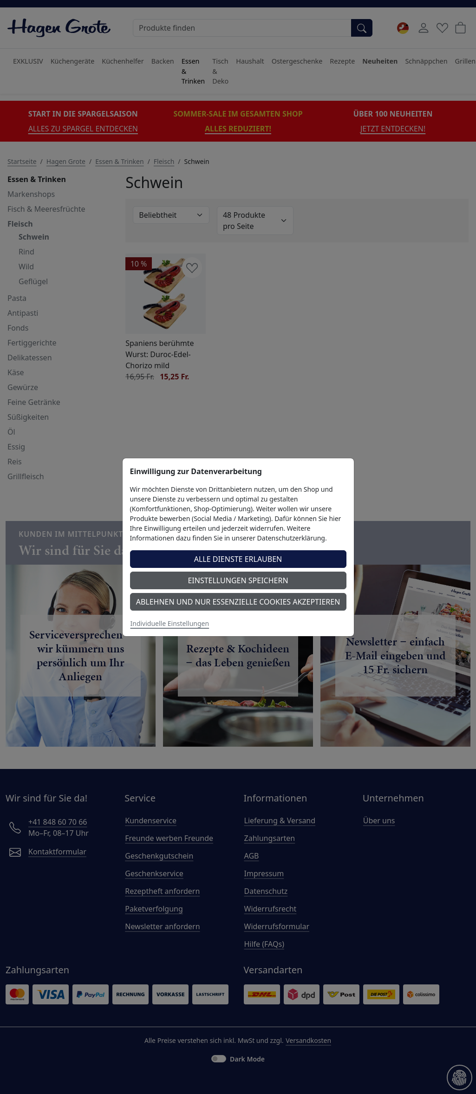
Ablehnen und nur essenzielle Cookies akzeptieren (238, 602)
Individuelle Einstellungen (169, 623)
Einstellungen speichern (238, 580)
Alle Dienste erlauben (238, 559)
